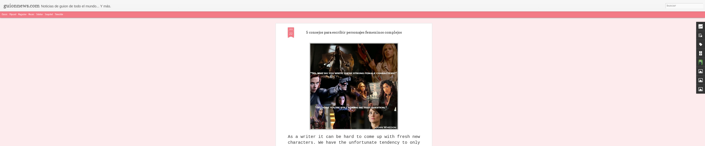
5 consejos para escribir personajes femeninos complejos (354, 32)
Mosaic (31, 14)
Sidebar (39, 14)
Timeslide (59, 14)
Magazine (22, 14)
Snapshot (49, 14)
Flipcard (13, 14)
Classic (4, 14)
